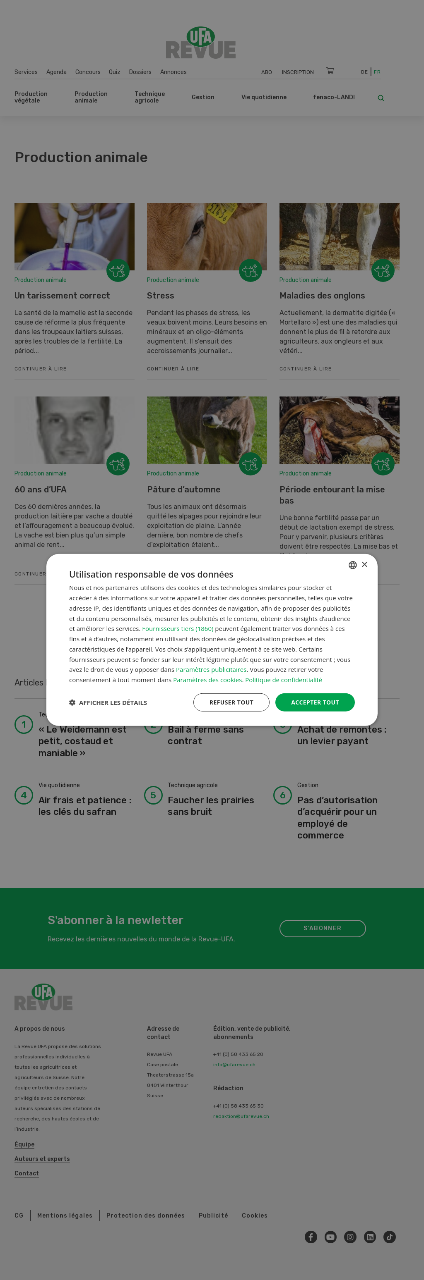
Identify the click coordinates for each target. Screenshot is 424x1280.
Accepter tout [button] (315, 702)
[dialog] (212, 640)
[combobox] (353, 565)
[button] (108, 702)
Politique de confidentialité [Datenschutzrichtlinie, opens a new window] (284, 680)
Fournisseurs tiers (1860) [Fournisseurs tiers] (177, 628)
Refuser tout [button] (231, 702)
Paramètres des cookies (207, 680)
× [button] (364, 564)
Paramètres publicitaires (211, 669)
